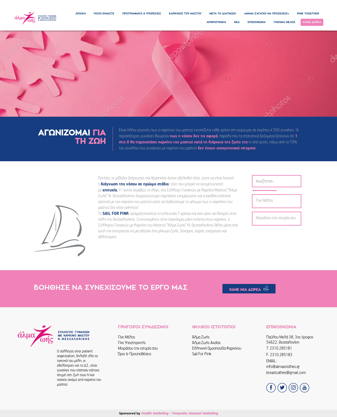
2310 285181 (281, 348)
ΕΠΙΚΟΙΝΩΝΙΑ (257, 22)
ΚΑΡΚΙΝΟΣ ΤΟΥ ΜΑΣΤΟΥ (185, 13)
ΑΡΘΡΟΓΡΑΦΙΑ (216, 22)
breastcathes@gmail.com (286, 372)
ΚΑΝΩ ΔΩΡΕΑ (312, 22)
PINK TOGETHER (308, 13)
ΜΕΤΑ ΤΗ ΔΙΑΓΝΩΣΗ (222, 13)
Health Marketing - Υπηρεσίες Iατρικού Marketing (179, 413)
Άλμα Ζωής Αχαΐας (206, 342)
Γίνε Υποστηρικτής (132, 342)
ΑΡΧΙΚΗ (80, 13)
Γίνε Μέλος (126, 337)
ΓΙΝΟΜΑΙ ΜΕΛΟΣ (284, 22)
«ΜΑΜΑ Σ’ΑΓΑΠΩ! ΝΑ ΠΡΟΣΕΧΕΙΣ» (266, 13)
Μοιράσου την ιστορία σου (138, 348)
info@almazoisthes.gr (283, 366)
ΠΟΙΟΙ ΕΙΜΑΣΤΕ (104, 13)
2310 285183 (281, 354)
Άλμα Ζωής (201, 337)
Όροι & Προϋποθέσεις (134, 353)
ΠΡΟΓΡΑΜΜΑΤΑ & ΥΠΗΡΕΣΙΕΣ (141, 13)
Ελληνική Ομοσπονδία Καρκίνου (216, 348)
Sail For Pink (201, 353)
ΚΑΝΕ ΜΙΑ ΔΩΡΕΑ (245, 289)
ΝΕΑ (237, 22)
